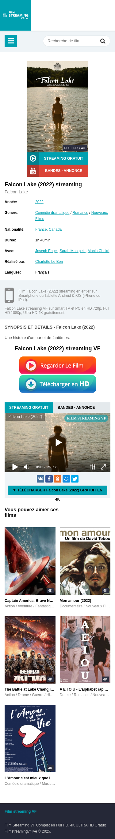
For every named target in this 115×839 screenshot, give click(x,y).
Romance (80, 213)
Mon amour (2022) (75, 600)
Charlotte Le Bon (49, 261)
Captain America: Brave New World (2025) (30, 600)
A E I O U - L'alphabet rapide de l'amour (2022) (85, 689)
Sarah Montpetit (72, 251)
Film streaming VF (20, 811)
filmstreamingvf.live (15, 15)
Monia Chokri (98, 251)
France (41, 229)
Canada (55, 229)
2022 (39, 202)
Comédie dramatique (52, 213)
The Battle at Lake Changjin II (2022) (30, 689)
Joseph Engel (46, 251)
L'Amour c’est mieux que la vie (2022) (30, 778)
